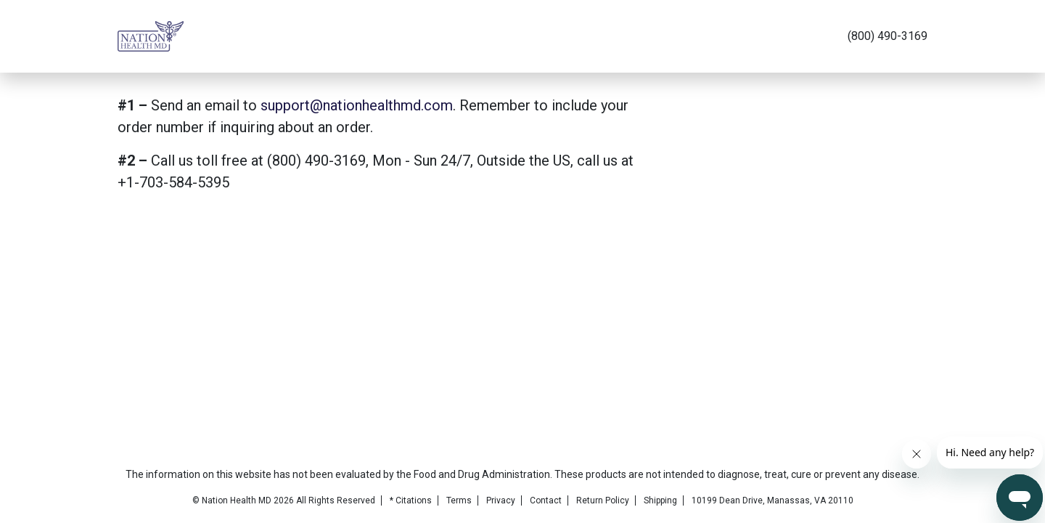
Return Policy (602, 500)
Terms (459, 500)
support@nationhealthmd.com (357, 105)
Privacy (500, 500)
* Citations (411, 500)
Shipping (660, 500)
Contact (546, 500)
